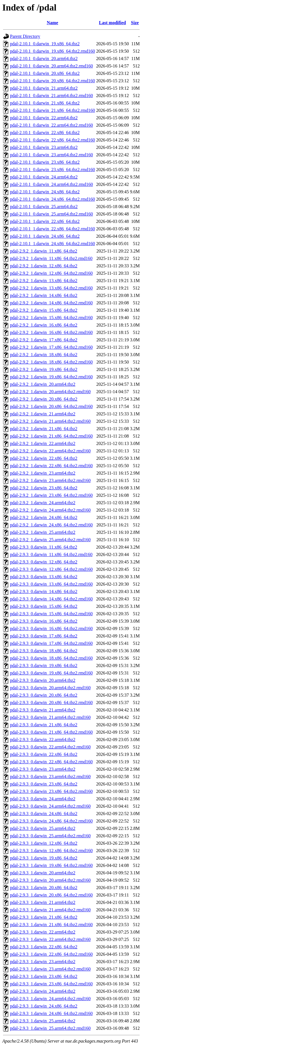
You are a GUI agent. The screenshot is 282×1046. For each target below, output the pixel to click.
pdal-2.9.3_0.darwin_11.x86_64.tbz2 (43, 547)
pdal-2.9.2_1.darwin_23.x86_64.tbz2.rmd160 (51, 495)
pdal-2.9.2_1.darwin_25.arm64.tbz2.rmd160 (50, 539)
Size (135, 22)
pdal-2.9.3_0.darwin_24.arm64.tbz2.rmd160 (50, 806)
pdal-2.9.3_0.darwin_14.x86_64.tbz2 (43, 591)
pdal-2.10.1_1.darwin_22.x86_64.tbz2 (45, 221)
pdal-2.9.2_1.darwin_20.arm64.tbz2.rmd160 (50, 391)
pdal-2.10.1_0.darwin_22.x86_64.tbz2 (45, 132)
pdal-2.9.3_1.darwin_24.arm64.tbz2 (42, 991)
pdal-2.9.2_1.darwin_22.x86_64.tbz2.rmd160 (51, 465)
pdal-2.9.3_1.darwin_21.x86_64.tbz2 (43, 917)
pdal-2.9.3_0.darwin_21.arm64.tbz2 (42, 709)
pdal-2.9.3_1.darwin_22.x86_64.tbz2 (43, 946)
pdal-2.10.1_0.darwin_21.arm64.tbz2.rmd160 (51, 95)
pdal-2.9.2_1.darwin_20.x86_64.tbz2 (43, 399)
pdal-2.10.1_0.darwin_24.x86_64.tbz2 (45, 191)
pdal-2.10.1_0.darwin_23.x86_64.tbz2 (45, 162)
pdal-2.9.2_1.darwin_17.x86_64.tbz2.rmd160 (51, 347)
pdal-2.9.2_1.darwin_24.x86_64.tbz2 (43, 517)
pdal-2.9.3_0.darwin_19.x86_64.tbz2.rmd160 (51, 672)
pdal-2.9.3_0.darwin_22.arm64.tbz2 (42, 739)
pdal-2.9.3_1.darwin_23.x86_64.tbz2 (43, 976)
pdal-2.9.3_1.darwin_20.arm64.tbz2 (42, 872)
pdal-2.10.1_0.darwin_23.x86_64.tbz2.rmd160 (52, 169)
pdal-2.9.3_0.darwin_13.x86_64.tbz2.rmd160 (51, 584)
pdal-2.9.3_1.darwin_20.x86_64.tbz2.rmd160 (51, 895)
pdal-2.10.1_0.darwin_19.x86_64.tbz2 (45, 43)
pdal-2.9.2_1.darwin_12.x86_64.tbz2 (43, 265)
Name (52, 22)
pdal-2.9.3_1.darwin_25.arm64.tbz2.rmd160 (50, 1028)
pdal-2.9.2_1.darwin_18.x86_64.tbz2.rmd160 (51, 362)
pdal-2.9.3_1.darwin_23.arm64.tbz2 (42, 961)
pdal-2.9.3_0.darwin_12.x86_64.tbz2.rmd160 (51, 569)
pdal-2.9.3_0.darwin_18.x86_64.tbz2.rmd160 (51, 658)
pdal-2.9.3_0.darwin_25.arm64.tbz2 (42, 828)
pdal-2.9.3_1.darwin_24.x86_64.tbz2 (43, 1006)
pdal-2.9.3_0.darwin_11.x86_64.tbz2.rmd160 (51, 554)
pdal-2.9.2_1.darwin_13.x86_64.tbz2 (43, 280)
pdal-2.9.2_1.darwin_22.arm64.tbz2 (42, 443)
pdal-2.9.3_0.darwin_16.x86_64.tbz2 (43, 621)
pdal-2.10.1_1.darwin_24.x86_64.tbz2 (45, 236)
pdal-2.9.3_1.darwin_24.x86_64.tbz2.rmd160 (51, 1013)
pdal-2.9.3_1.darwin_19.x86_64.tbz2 (43, 858)
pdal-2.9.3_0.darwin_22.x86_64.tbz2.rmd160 (51, 761)
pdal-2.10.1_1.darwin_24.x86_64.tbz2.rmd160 (52, 243)
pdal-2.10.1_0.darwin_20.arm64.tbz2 (44, 58)
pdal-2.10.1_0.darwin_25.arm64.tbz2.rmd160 (51, 214)
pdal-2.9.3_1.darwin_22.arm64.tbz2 (42, 932)
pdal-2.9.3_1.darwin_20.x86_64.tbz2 (43, 887)
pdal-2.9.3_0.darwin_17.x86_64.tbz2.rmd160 (51, 643)
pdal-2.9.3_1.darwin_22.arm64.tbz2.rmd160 (50, 939)
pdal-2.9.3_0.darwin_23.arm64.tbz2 (42, 769)
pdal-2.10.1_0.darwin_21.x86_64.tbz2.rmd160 (52, 110)
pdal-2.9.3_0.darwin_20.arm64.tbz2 (42, 680)
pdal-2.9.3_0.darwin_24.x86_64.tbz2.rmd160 (51, 821)
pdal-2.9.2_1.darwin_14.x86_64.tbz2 (43, 295)
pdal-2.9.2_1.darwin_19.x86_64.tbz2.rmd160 (51, 376)
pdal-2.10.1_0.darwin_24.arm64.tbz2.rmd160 (51, 184)
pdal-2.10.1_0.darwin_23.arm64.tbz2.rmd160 (51, 154)
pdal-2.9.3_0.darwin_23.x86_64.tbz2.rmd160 (51, 791)
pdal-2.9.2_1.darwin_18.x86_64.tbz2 (43, 354)
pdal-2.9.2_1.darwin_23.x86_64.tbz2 (43, 487)
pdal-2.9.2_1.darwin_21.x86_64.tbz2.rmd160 (51, 436)
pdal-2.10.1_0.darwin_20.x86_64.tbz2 (45, 73)
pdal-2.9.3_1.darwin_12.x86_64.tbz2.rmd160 (51, 850)
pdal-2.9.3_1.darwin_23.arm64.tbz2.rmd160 (50, 969)
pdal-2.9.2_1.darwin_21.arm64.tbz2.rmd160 (50, 421)
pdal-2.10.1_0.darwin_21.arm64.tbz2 (44, 88)
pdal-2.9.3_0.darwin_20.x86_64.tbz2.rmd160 (51, 702)
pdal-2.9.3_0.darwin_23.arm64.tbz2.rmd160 (50, 776)
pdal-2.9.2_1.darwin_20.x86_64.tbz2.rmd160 (51, 406)
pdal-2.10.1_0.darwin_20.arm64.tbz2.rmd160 (51, 65)
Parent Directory (25, 36)
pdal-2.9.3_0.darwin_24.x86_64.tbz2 (43, 813)
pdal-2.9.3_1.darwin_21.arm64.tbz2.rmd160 (50, 909)
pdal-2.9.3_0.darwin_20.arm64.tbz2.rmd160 (50, 687)
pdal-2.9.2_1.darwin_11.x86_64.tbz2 (43, 251)
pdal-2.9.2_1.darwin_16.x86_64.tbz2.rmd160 (51, 332)
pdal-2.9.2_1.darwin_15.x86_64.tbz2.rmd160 (51, 317)
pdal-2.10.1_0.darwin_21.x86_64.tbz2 (45, 103)
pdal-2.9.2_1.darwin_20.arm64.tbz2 (42, 384)
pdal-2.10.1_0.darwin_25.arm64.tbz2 (44, 206)
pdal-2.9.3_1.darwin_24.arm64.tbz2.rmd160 (50, 998)
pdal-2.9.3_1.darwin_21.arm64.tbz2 (42, 902)
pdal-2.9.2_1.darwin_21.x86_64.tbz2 (43, 428)
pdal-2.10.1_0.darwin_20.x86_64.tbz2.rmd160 (52, 80)
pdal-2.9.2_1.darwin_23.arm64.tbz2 (42, 473)
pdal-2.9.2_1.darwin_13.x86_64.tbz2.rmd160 (51, 288)
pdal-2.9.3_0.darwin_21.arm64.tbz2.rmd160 (50, 717)
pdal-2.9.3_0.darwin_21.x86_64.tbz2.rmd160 (51, 732)
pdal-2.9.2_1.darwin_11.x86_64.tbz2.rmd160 (51, 258)
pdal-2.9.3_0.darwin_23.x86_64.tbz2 (43, 784)
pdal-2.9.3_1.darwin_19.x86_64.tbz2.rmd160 (51, 865)
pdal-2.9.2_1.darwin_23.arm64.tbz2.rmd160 (50, 480)
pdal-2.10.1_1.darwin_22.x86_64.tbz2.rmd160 (52, 228)
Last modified (112, 22)
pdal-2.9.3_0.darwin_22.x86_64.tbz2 (43, 754)
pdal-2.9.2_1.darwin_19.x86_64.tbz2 (43, 369)
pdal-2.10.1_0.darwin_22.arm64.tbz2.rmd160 (51, 125)
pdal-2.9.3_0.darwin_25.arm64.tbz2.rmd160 (50, 835)
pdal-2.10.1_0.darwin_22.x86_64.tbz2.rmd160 (52, 140)
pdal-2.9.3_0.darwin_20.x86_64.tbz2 (43, 695)
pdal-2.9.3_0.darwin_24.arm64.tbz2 (42, 798)
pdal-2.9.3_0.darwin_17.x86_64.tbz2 (43, 635)
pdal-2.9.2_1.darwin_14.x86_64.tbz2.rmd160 (51, 302)
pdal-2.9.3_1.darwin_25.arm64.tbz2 (42, 1020)
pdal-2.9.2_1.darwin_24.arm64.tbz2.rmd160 (50, 510)
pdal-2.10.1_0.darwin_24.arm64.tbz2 (44, 177)
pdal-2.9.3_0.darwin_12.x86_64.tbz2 (43, 561)
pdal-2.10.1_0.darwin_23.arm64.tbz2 (44, 147)
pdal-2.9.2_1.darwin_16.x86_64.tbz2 (43, 325)
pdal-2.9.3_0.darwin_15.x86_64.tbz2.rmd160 (51, 613)
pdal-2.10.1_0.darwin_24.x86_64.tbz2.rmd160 (52, 199)
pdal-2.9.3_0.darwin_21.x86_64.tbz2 (43, 724)
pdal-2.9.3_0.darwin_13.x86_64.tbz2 (43, 576)
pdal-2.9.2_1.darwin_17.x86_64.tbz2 (43, 339)
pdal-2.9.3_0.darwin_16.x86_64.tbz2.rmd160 (51, 628)
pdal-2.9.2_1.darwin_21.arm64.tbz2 (42, 413)
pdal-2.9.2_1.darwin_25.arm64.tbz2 (42, 532)
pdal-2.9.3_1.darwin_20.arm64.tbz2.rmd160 (50, 880)
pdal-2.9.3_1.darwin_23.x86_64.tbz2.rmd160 (51, 983)
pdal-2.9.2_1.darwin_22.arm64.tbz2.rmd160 (50, 450)
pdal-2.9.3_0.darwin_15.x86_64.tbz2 (43, 606)
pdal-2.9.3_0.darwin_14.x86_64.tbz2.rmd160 (51, 598)
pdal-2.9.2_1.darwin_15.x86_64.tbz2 (43, 310)
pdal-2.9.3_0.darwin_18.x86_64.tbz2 (43, 650)
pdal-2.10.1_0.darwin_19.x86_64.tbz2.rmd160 (52, 51)
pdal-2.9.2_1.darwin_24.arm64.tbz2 (42, 502)
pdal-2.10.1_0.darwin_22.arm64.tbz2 (44, 117)
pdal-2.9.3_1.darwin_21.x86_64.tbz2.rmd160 (51, 924)
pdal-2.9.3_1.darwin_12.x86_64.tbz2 (43, 843)
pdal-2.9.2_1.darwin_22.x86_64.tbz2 (43, 458)
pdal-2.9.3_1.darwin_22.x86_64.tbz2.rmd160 (51, 954)
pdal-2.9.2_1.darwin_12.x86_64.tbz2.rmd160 (51, 273)
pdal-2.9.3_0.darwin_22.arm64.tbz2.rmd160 (50, 746)
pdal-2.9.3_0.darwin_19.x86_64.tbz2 (43, 665)
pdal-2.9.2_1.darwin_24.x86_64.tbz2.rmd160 (51, 524)
